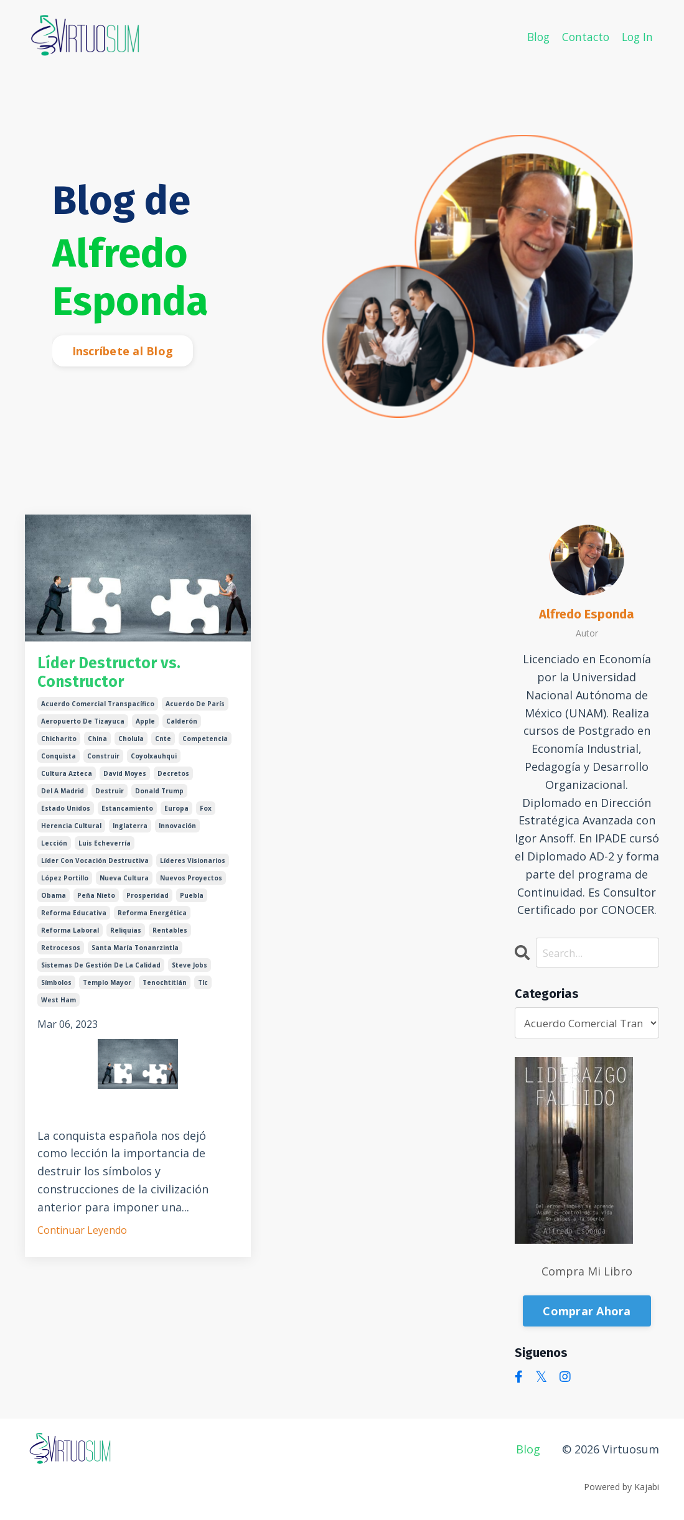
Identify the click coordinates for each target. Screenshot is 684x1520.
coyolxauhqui (154, 764)
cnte (163, 746)
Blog (534, 36)
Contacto (582, 36)
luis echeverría (104, 851)
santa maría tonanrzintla (135, 955)
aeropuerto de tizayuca (82, 729)
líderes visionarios (192, 868)
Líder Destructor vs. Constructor (121, 676)
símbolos (56, 990)
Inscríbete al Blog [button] (123, 350)
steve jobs (189, 973)
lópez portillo (64, 886)
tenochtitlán (165, 990)
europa (176, 816)
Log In (636, 36)
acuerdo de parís (195, 711)
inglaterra (130, 833)
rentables (169, 938)
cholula (131, 746)
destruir (109, 799)
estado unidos (65, 816)
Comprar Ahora (586, 1312)
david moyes (124, 781)
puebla (192, 903)
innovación (177, 833)
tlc (203, 990)
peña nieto (96, 903)
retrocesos (60, 955)
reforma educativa (73, 920)
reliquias (125, 938)
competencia (205, 746)
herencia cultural (71, 833)
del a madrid (62, 799)
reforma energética (152, 920)
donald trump (159, 799)
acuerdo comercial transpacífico (97, 711)
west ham (58, 1008)
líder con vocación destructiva (95, 868)
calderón (181, 729)
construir (103, 764)
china (97, 746)
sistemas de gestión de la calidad (101, 973)
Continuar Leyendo (82, 1238)
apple (145, 729)
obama (53, 903)
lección (54, 851)
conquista (58, 764)
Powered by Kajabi (621, 1488)
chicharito (59, 746)
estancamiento (127, 816)
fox (206, 816)
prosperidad (147, 903)
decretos (173, 781)
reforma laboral (70, 938)
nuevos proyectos (191, 886)
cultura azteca (66, 781)
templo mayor (107, 990)
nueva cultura (124, 886)
